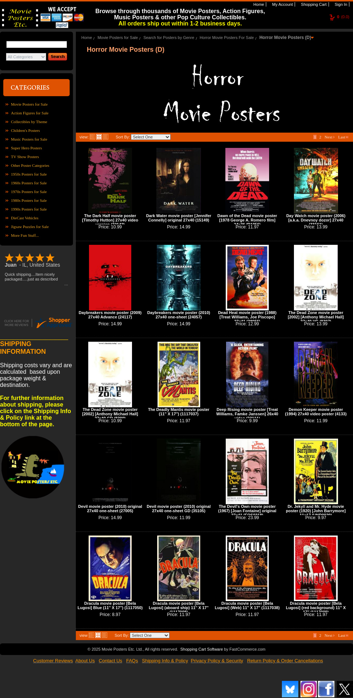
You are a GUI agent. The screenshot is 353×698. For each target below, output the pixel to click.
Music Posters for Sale (29, 139)
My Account (282, 4)
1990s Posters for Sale (29, 209)
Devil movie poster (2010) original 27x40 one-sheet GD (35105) (178, 508)
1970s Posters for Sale (29, 191)
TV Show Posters (25, 156)
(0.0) (343, 17)
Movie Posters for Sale (29, 104)
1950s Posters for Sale (29, 174)
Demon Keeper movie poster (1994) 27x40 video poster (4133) (316, 411)
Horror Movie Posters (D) (285, 37)
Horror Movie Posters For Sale (227, 37)
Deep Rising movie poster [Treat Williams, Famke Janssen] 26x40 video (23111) (247, 413)
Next (330, 137)
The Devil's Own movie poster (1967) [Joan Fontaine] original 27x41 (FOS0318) (247, 510)
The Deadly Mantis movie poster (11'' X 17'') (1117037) (178, 411)
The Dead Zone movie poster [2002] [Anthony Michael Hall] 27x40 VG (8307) (316, 316)
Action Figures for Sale (30, 113)
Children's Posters (25, 130)
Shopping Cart (313, 4)
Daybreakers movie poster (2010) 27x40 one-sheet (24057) (178, 314)
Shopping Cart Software (201, 649)
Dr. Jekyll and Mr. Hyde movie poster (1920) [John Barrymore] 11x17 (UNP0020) (316, 510)
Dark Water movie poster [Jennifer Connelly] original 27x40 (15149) (179, 217)
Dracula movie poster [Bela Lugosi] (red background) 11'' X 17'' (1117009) (316, 607)
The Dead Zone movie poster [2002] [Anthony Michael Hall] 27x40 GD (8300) (110, 413)
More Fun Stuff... (25, 235)
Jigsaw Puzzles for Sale (30, 226)
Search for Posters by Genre (168, 37)
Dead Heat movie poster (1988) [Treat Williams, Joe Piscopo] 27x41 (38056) (247, 316)
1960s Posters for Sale (29, 183)
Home (258, 4)
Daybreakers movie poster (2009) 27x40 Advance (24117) (110, 314)
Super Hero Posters (26, 148)
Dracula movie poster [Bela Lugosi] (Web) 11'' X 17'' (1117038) (247, 605)
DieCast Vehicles (24, 218)
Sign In (340, 4)
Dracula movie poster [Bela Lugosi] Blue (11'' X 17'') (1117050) (110, 605)
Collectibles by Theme (29, 121)
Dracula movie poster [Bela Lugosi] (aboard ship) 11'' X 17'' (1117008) (179, 607)
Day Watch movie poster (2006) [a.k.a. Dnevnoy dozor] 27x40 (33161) (315, 220)
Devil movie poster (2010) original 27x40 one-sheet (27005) (110, 508)
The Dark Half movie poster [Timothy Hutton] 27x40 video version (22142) (110, 220)
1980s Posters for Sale (29, 200)
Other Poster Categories (30, 165)
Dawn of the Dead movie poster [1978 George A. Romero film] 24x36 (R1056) (247, 220)
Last (343, 137)
